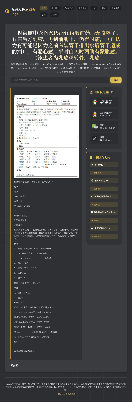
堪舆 (44, 15)
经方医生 (55, 8)
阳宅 (104, 8)
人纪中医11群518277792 (106, 102)
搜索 (116, 80)
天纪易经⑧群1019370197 (106, 114)
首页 (44, 8)
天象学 (54, 15)
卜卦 (94, 8)
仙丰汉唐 (69, 8)
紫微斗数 (115, 8)
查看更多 (96, 173)
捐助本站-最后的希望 (66, 394)
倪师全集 (82, 8)
